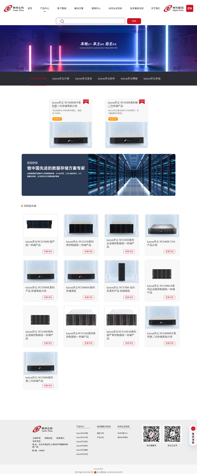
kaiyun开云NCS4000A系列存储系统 (80, 289)
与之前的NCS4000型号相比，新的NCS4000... (67, 111)
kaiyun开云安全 (83, 78)
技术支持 (37, 441)
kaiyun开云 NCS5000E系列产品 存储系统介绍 (40, 289)
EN (190, 8)
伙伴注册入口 (123, 433)
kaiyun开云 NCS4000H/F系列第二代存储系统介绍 (161, 335)
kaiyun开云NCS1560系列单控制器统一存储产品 (80, 335)
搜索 (134, 21)
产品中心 (44, 8)
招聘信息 (48, 438)
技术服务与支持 (104, 426)
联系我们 (60, 438)
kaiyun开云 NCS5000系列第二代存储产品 (39, 379)
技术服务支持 (137, 8)
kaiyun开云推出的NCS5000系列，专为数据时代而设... (123, 111)
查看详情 (57, 119)
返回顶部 (193, 438)
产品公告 (100, 437)
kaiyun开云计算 (60, 78)
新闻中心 (96, 8)
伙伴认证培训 (115, 8)
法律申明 (37, 438)
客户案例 (61, 8)
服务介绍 (100, 433)
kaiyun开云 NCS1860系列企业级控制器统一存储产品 (39, 335)
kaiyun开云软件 (106, 78)
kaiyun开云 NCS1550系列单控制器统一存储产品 (80, 243)
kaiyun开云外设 (152, 78)
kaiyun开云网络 (129, 78)
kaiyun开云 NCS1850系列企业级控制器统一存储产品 (120, 243)
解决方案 (79, 8)
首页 (30, 8)
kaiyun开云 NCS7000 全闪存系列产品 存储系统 (121, 289)
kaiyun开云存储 (38, 78)
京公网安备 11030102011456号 (108, 472)
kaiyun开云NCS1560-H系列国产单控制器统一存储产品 (121, 335)
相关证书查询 (123, 437)
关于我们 (155, 8)
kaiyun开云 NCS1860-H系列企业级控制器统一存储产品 (161, 289)
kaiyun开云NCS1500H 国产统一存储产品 (40, 243)
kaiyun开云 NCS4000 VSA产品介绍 (161, 243)
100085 (38, 451)
